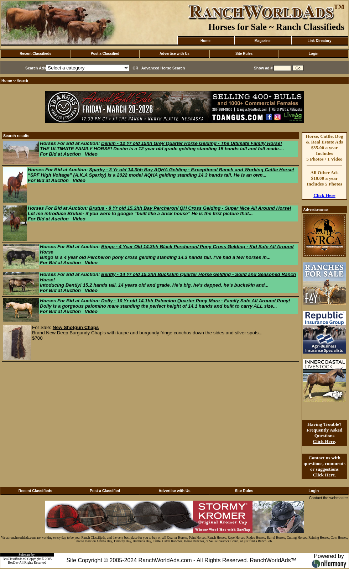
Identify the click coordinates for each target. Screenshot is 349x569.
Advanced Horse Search (163, 68)
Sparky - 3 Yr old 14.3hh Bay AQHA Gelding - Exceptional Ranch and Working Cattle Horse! (191, 169)
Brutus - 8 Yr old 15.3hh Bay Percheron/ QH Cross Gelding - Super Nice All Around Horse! (190, 208)
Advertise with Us (174, 54)
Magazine (262, 41)
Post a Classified (105, 54)
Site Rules (243, 54)
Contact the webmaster (328, 498)
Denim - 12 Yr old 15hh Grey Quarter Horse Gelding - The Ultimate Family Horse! (191, 143)
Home (205, 41)
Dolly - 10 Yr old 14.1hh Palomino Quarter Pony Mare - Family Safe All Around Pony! (195, 300)
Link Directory (319, 41)
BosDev (13, 562)
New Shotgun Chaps (76, 327)
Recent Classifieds (35, 54)
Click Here (324, 195)
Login (313, 54)
